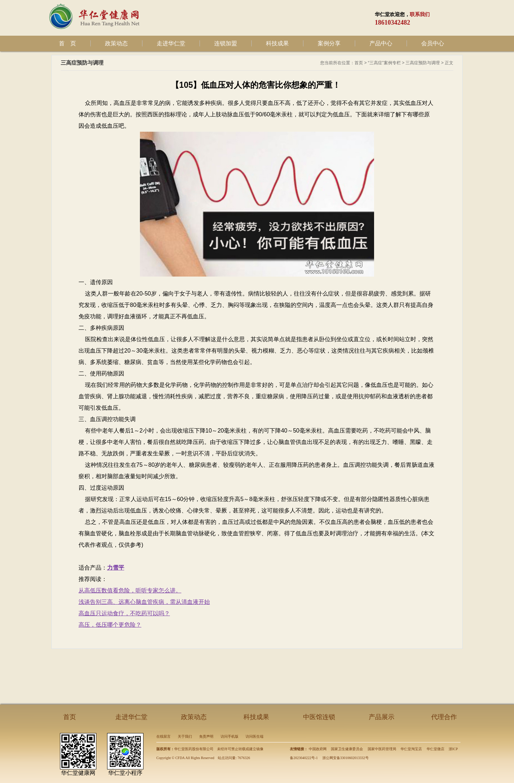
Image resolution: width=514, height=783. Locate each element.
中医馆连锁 (319, 717)
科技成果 (277, 43)
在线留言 (163, 736)
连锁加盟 (225, 43)
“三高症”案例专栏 (384, 62)
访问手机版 (229, 736)
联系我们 (420, 14)
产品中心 (380, 43)
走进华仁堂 (171, 43)
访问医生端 (254, 736)
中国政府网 (318, 749)
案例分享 (329, 43)
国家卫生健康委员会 (347, 749)
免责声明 (206, 736)
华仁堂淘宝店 (411, 749)
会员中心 (432, 43)
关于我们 (185, 736)
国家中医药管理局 (382, 749)
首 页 (67, 43)
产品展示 (381, 717)
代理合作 (444, 717)
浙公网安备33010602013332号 (345, 758)
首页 (358, 62)
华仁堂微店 (435, 749)
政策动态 (116, 43)
